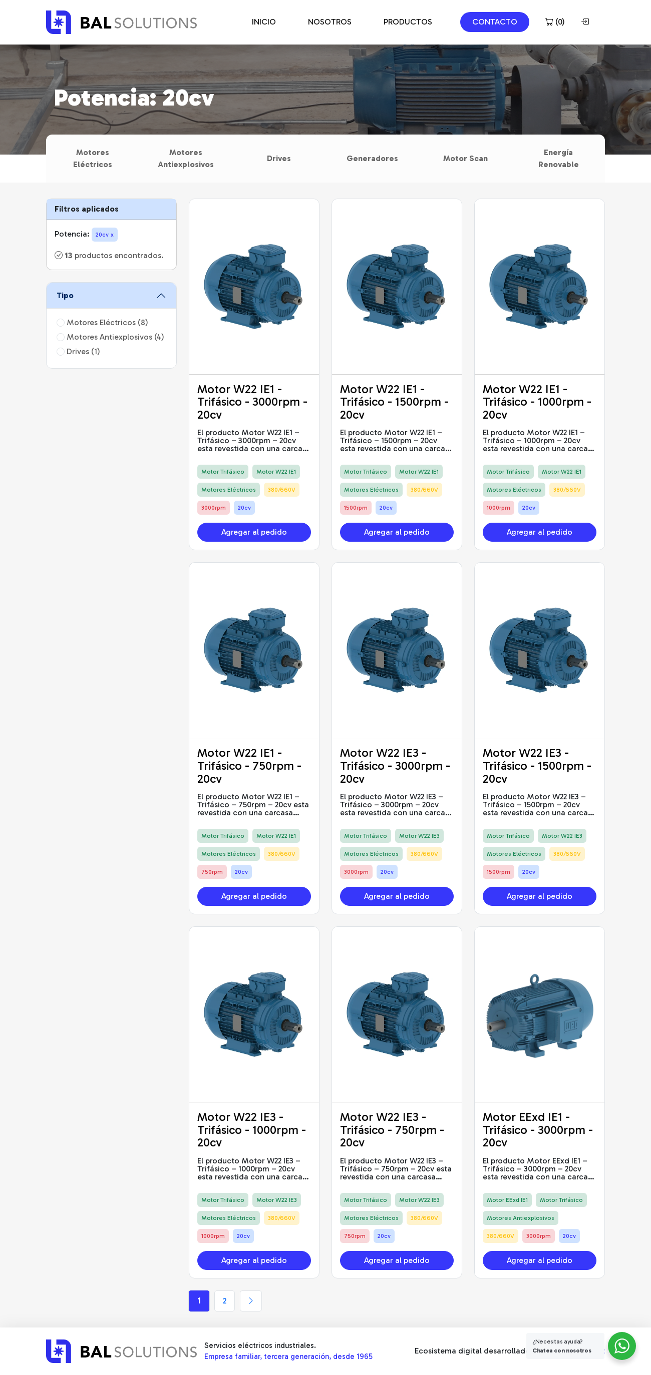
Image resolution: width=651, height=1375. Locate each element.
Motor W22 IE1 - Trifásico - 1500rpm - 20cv (394, 402)
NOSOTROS (330, 22)
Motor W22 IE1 (276, 472)
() (555, 22)
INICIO (264, 22)
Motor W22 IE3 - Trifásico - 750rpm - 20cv (392, 1129)
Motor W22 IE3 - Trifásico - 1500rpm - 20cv (537, 765)
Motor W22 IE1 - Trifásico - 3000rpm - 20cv (252, 402)
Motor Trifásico (222, 472)
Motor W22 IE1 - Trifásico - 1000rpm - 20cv (537, 402)
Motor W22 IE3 (419, 836)
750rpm (212, 872)
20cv (244, 508)
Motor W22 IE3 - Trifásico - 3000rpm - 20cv (395, 765)
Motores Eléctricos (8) (102, 322)
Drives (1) (78, 351)
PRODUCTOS (408, 22)
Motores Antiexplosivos (186, 158)
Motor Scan (465, 158)
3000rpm (213, 508)
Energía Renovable (558, 158)
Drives (279, 158)
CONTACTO (494, 22)
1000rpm (498, 508)
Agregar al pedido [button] (254, 532)
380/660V (281, 490)
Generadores (372, 158)
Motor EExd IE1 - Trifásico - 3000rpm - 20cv (538, 1129)
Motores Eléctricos (92, 158)
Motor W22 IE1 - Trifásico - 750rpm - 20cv (249, 765)
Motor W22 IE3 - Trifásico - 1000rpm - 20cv (251, 1129)
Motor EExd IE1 (507, 1200)
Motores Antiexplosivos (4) (110, 337)
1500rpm (356, 508)
